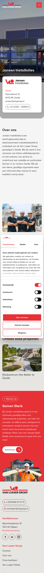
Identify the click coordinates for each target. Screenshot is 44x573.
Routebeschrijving (11, 530)
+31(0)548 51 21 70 (15, 502)
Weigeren (22, 333)
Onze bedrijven (9, 560)
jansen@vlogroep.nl (14, 101)
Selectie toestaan (22, 325)
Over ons (6, 555)
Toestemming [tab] (8, 244)
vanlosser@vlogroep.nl (17, 508)
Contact (6, 550)
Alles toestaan (22, 317)
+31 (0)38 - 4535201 (19, 106)
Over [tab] (36, 244)
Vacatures (13, 450)
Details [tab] (23, 244)
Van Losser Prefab (11, 564)
